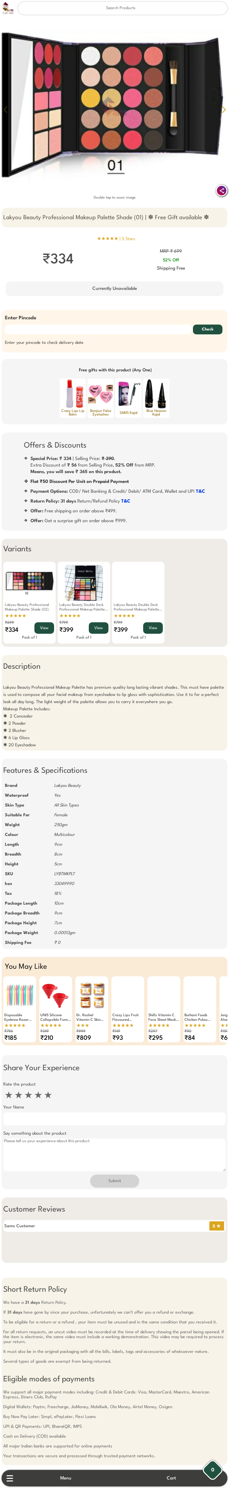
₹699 (9, 623)
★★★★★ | (116, 239)
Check (208, 329)
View (44, 628)
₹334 (11, 630)
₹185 (10, 1038)
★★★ (82, 1025)
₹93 (117, 1038)
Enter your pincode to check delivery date (44, 343)
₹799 (63, 623)
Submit (114, 1181)
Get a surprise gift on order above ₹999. (78, 521)
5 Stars (128, 239)
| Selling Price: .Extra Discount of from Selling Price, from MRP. (93, 465)
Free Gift (82, 1422)
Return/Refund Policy (80, 501)
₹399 (66, 630)
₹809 (83, 1038)
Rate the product (19, 1084)
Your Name (13, 1107)
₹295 (155, 1038)
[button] (224, 109)
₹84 (189, 1038)
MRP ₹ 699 (171, 251)
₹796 (8, 1031)
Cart (171, 1478)
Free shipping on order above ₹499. (73, 511)
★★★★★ (15, 616)
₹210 (46, 1038)
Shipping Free (171, 268)
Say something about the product (35, 1133)
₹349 (44, 1031)
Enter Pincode (20, 318)
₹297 (152, 1031)
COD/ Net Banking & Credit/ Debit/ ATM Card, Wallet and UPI (117, 491)
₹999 (81, 1031)
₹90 (187, 1031)
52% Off (171, 260)
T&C (200, 491)
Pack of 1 (29, 638)
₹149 (116, 1031)
